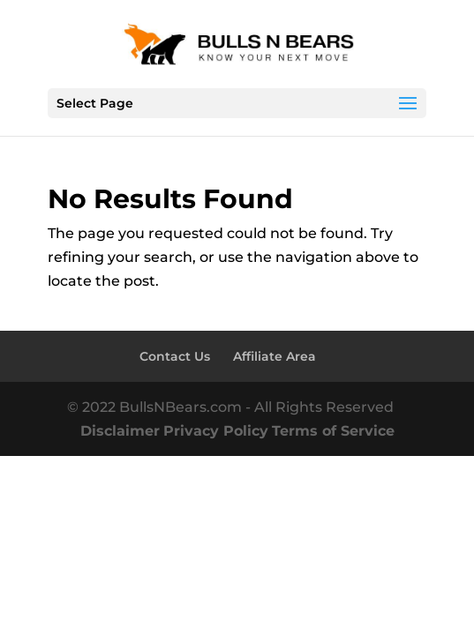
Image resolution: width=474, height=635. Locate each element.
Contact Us (174, 356)
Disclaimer (120, 430)
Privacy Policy (215, 430)
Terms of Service (333, 430)
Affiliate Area (274, 356)
